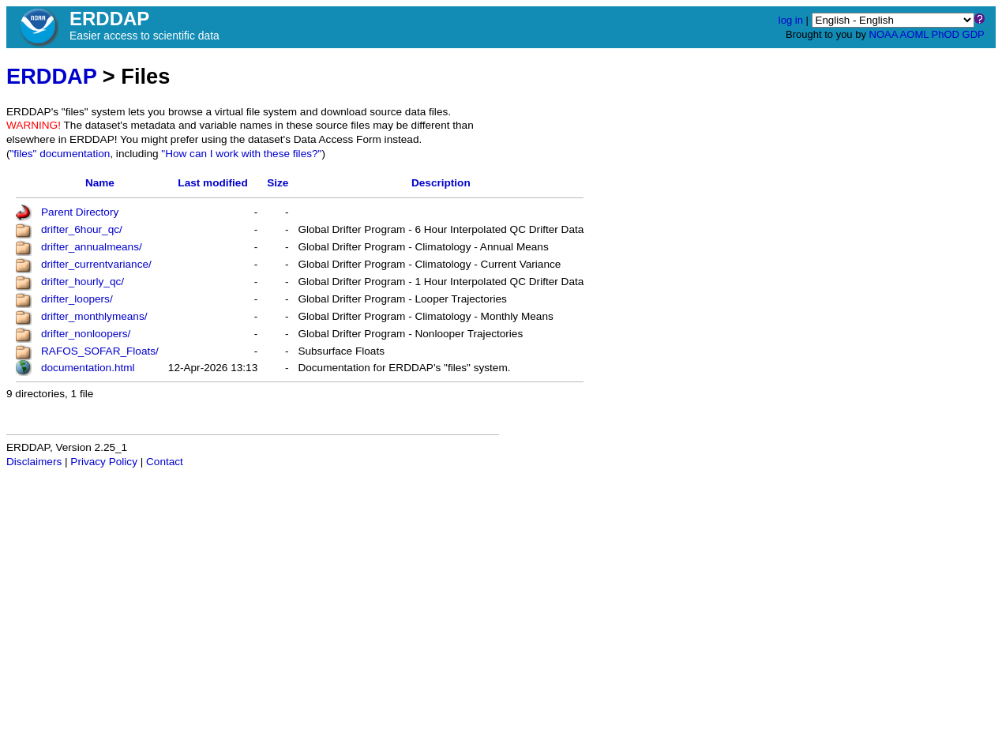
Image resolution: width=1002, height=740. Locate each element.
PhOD (945, 34)
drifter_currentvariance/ (96, 264)
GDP (974, 34)
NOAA (883, 34)
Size (277, 183)
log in (791, 20)
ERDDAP (51, 76)
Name (99, 183)
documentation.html (88, 368)
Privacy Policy (103, 462)
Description (441, 183)
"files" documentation (60, 154)
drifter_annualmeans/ (91, 247)
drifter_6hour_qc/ (81, 229)
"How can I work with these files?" (241, 154)
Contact (164, 462)
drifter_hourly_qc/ (82, 281)
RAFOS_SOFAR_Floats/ (100, 351)
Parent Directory (79, 212)
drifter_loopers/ (77, 299)
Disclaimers (34, 462)
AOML (914, 34)
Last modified (212, 183)
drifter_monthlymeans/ (94, 316)
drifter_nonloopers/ (85, 334)
